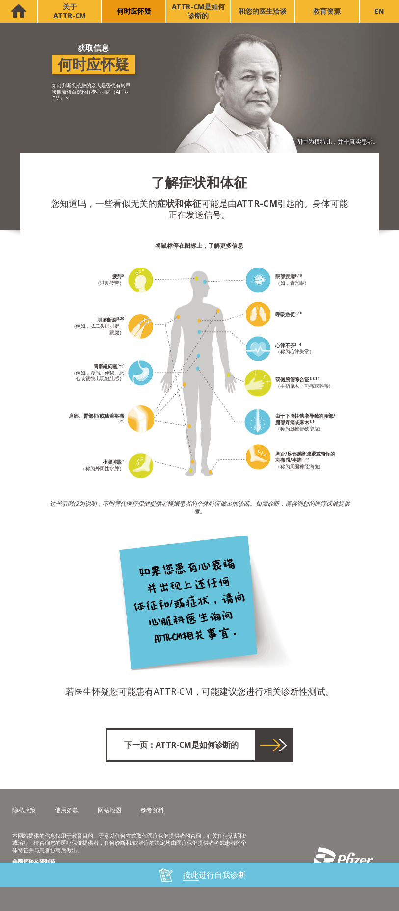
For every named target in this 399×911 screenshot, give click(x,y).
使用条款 (67, 811)
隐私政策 (24, 811)
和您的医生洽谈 (263, 11)
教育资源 (327, 11)
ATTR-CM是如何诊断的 (198, 11)
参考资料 (152, 811)
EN (379, 11)
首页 (18, 11)
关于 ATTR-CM (69, 11)
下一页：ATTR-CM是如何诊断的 (181, 744)
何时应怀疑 (134, 11)
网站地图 (109, 811)
